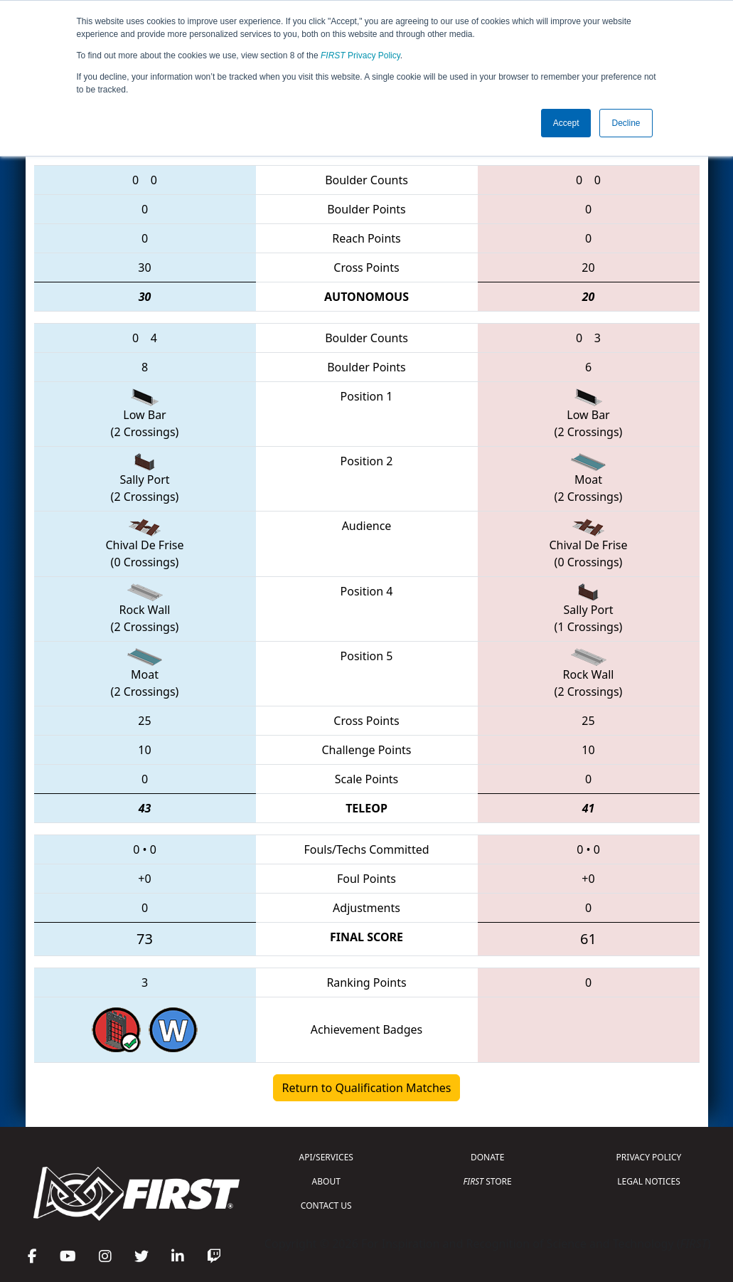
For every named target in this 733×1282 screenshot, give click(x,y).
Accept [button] (566, 123)
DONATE (487, 1157)
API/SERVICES (326, 1157)
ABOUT (326, 1181)
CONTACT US (326, 1205)
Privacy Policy (360, 55)
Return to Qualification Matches (366, 1088)
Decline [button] (625, 123)
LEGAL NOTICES (648, 1181)
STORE (488, 1181)
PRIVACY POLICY (649, 1157)
